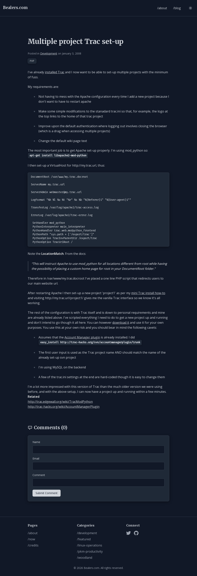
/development (87, 533)
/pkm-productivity (90, 551)
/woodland (84, 557)
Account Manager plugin (82, 337)
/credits (33, 545)
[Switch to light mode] (190, 8)
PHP (32, 61)
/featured (84, 539)
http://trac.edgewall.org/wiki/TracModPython (60, 401)
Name (36, 442)
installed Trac (54, 72)
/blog (177, 8)
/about (162, 8)
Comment (39, 475)
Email (36, 458)
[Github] (136, 533)
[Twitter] (128, 533)
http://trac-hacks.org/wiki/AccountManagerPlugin (63, 406)
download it (120, 322)
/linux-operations (89, 545)
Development (48, 53)
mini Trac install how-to (148, 293)
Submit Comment (47, 493)
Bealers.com (15, 7)
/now (31, 539)
